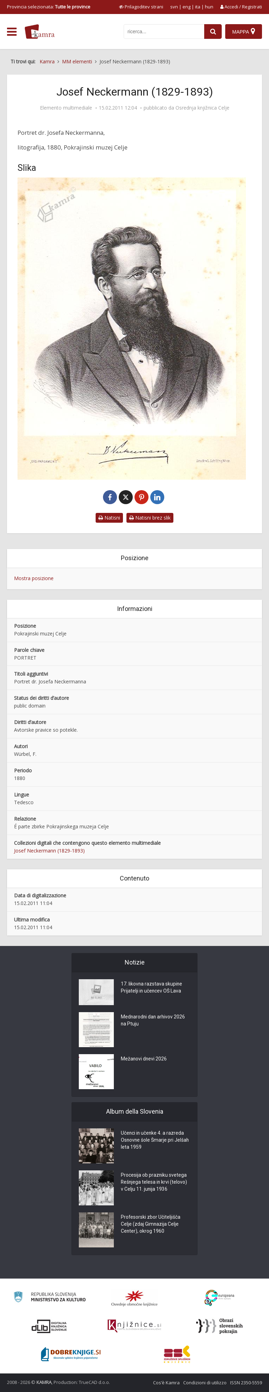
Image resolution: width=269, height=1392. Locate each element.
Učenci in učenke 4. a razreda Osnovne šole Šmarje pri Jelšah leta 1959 (155, 1140)
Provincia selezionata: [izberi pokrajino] (48, 7)
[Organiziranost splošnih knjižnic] (134, 1298)
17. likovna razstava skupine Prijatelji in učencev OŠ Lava (152, 988)
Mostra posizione (34, 578)
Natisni (109, 517)
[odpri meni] (11, 31)
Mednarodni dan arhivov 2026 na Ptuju (153, 1021)
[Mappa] (243, 31)
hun (209, 7)
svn (174, 7)
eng (186, 7)
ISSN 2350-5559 (246, 1382)
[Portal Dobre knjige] (71, 1354)
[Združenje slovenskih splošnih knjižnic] (134, 1326)
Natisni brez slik (150, 517)
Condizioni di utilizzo (205, 1382)
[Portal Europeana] (219, 1298)
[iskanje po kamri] (164, 31)
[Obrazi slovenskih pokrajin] (219, 1326)
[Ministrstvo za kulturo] (50, 1298)
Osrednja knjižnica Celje (202, 108)
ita (197, 7)
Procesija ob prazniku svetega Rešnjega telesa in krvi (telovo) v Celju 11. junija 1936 (154, 1182)
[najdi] (213, 31)
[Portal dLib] (49, 1326)
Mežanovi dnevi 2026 (144, 1059)
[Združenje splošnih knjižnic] (177, 1354)
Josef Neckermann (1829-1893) (49, 850)
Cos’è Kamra (166, 1382)
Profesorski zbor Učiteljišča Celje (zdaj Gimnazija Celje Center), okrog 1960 (151, 1224)
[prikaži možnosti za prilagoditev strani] (141, 7)
